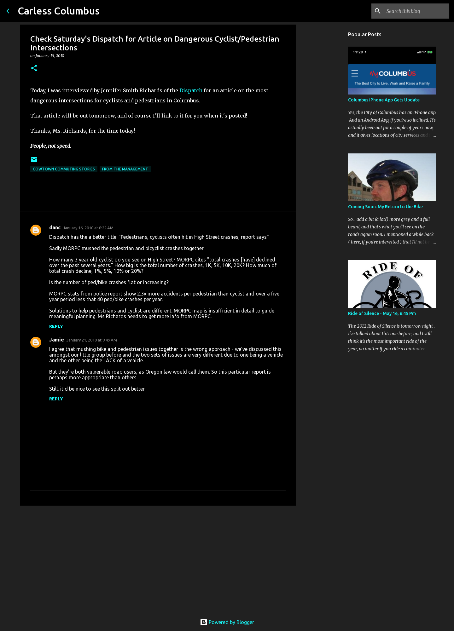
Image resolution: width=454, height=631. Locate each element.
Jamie (56, 339)
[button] (34, 68)
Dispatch (190, 90)
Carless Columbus (59, 10)
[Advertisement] (158, 559)
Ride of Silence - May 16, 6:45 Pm (382, 313)
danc (55, 227)
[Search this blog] (416, 11)
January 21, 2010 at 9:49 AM (92, 340)
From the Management (125, 169)
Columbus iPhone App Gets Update (384, 99)
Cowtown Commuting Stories (64, 169)
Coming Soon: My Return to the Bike (385, 206)
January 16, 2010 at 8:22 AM (88, 228)
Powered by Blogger (227, 622)
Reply (56, 326)
